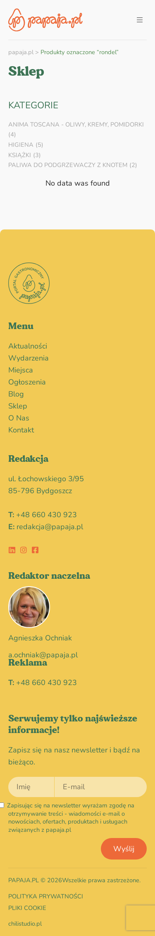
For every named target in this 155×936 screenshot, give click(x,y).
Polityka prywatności (45, 896)
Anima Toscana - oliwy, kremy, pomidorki (76, 124)
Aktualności (27, 346)
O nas (18, 418)
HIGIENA (20, 145)
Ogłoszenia (29, 382)
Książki (19, 155)
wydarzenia (30, 358)
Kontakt (21, 430)
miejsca (20, 370)
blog (16, 394)
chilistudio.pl (25, 923)
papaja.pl (20, 52)
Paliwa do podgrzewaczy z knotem (67, 165)
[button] (139, 20)
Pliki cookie (27, 908)
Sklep (17, 406)
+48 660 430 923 (46, 515)
